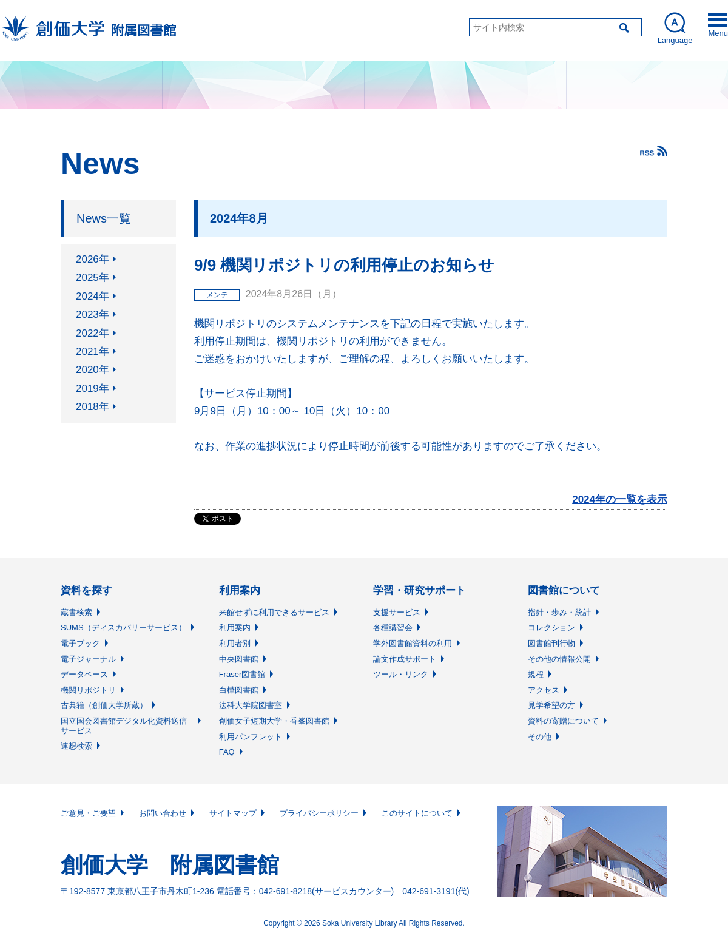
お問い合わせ (162, 813)
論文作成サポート (404, 659)
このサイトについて (417, 813)
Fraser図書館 (242, 674)
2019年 (92, 388)
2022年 (92, 333)
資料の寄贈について (563, 721)
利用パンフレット (250, 736)
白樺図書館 (238, 690)
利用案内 (235, 627)
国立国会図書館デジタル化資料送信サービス (124, 725)
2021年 (92, 351)
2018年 (92, 406)
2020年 (92, 369)
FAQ (227, 751)
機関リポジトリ (88, 690)
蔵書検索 (76, 612)
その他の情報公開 (559, 659)
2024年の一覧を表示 (619, 499)
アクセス (543, 690)
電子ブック (80, 643)
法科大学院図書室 (250, 705)
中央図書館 (238, 659)
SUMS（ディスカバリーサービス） (123, 627)
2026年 (92, 259)
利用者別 (235, 643)
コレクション (551, 627)
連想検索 (76, 745)
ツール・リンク (400, 674)
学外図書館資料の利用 (412, 643)
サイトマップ (233, 813)
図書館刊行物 (551, 643)
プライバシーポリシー (319, 813)
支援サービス (396, 612)
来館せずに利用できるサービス (274, 612)
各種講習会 (393, 627)
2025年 (92, 277)
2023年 (92, 314)
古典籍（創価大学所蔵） (104, 705)
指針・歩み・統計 (559, 612)
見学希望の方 (551, 705)
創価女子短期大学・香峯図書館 (274, 721)
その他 (539, 736)
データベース (84, 674)
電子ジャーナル (88, 659)
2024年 (92, 296)
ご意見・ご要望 (88, 813)
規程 (536, 674)
